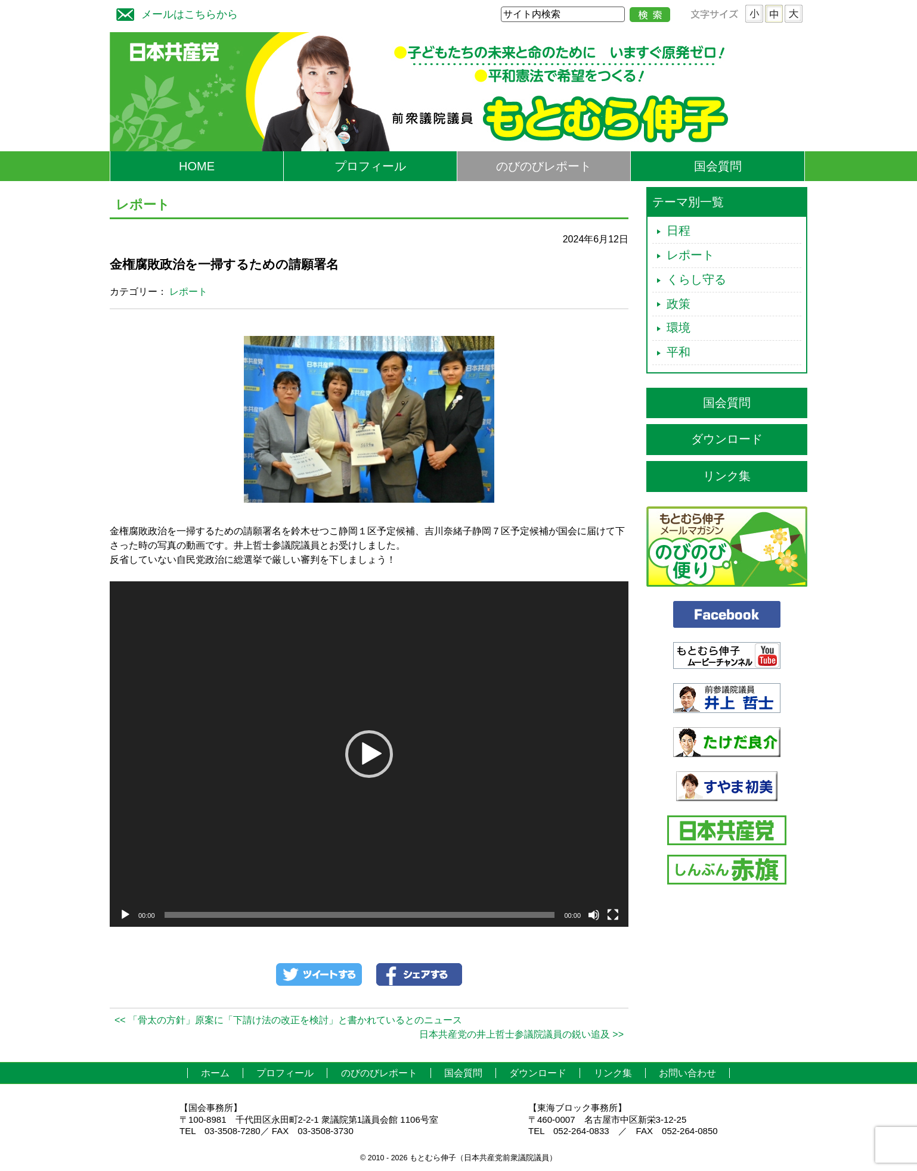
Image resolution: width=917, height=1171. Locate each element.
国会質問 (718, 166)
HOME (197, 166)
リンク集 (727, 475)
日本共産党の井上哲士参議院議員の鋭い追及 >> (521, 1034)
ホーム (215, 1073)
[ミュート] (594, 915)
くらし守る (696, 279)
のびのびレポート (543, 166)
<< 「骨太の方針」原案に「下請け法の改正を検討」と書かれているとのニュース (288, 1020)
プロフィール (370, 166)
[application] (369, 754)
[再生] (125, 915)
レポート (188, 291)
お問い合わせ (687, 1073)
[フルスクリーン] (613, 915)
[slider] (360, 915)
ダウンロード (727, 439)
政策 (678, 303)
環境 (678, 327)
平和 (678, 352)
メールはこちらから (174, 12)
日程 (678, 230)
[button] (369, 754)
